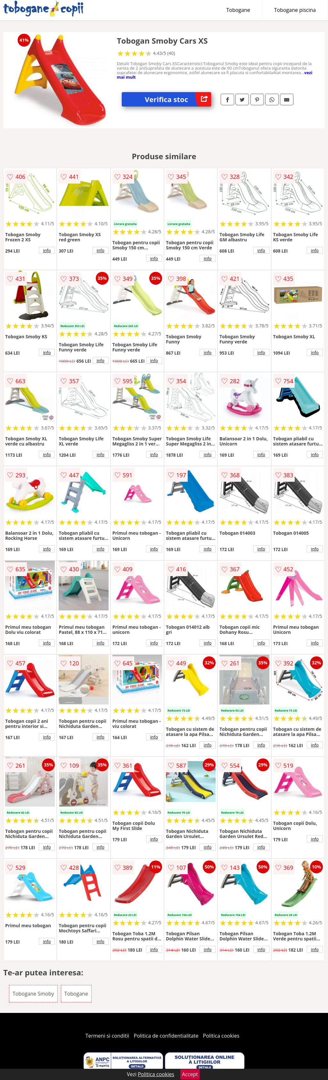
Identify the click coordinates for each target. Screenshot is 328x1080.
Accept (190, 1074)
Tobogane (238, 9)
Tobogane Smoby (33, 993)
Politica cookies (221, 1035)
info (47, 250)
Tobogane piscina (295, 9)
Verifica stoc (178, 99)
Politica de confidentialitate (166, 1035)
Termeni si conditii (107, 1035)
